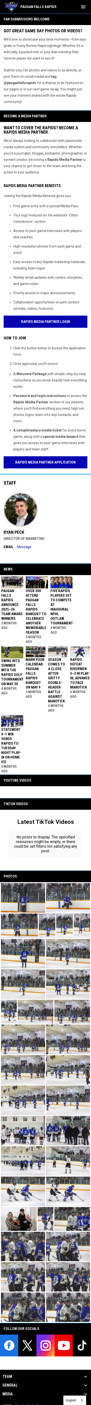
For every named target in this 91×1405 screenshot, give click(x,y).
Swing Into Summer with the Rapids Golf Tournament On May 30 (12, 672)
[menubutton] (83, 7)
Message (24, 547)
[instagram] (45, 1345)
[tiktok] (82, 1345)
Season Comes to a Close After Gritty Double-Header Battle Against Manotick (56, 680)
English (71, 1400)
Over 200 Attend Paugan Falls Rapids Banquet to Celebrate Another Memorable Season (36, 612)
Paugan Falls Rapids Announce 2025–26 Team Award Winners (12, 605)
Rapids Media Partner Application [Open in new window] (45, 462)
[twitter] (27, 1345)
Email (9, 547)
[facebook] (9, 1345)
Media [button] (7, 1394)
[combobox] (74, 1400)
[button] (23, 898)
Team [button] (7, 1377)
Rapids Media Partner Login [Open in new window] (45, 321)
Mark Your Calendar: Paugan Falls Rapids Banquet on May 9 (35, 673)
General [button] (10, 1385)
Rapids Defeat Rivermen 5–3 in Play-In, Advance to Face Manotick (80, 673)
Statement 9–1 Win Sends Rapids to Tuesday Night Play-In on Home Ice (11, 745)
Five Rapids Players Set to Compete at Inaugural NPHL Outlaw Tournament (61, 607)
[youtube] (64, 1345)
